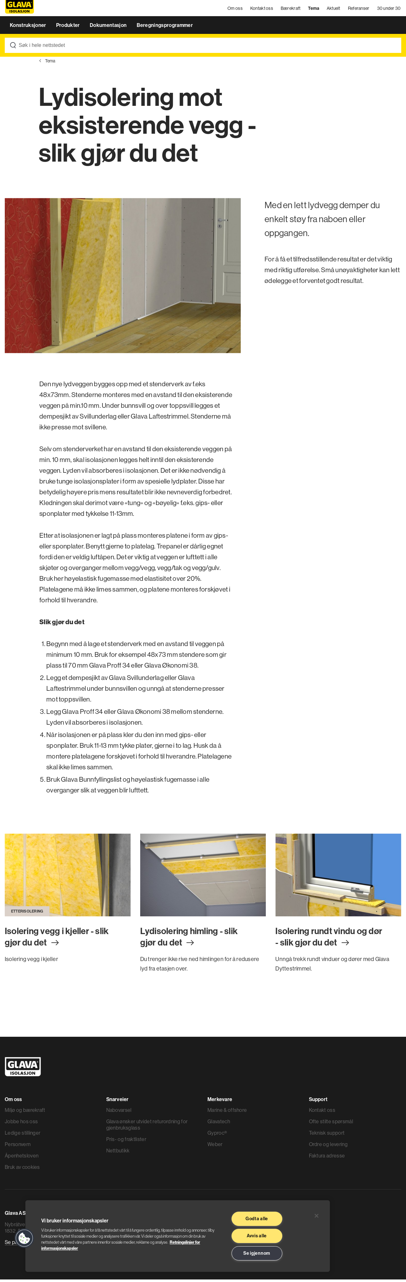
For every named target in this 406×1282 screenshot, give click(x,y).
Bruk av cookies (22, 1169)
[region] (177, 1236)
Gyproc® (217, 1135)
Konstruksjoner (28, 28)
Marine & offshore (227, 1112)
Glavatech (218, 1124)
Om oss (235, 9)
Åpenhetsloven (21, 1158)
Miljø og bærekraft (25, 1112)
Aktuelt (334, 9)
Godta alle (257, 1218)
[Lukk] (317, 1216)
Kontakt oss (262, 9)
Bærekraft (291, 9)
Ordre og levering (328, 1147)
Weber (215, 1147)
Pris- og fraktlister (126, 1141)
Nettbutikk (118, 1153)
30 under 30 (389, 9)
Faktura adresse (327, 1158)
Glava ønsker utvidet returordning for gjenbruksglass (147, 1127)
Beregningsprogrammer (165, 28)
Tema (314, 9)
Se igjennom (256, 1253)
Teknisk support (327, 1135)
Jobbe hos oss (21, 1124)
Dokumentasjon (109, 28)
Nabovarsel (119, 1112)
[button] (24, 1238)
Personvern (17, 1147)
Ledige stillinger (22, 1135)
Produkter (68, 28)
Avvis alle (257, 1236)
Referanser (359, 9)
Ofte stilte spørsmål (331, 1124)
